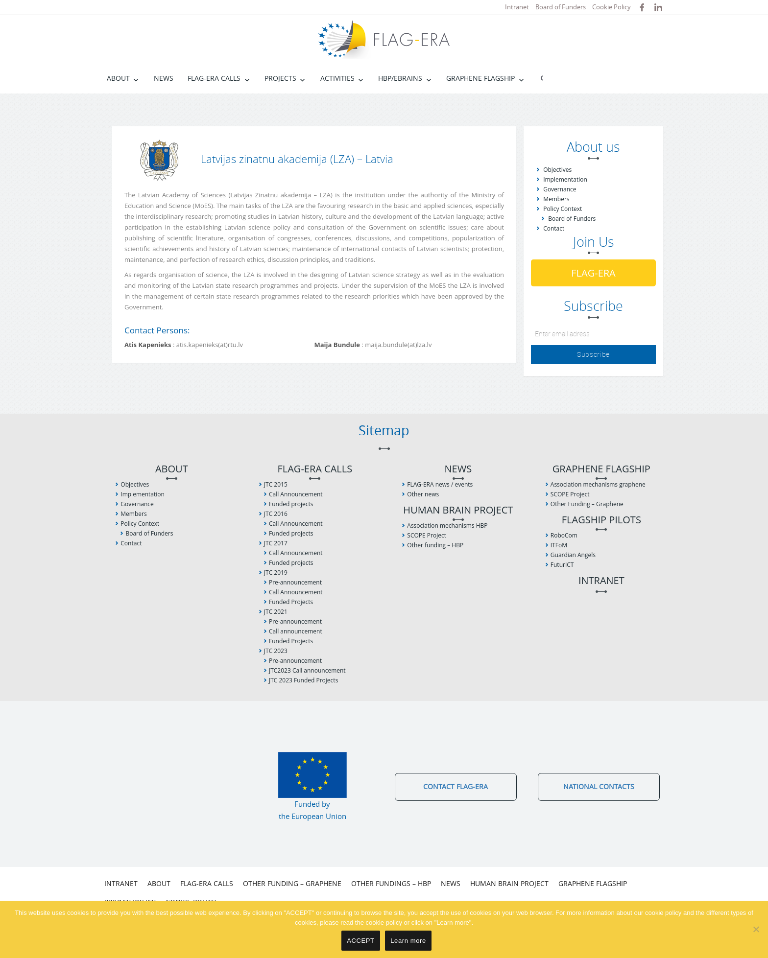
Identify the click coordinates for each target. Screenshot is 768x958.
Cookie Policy (611, 6)
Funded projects (291, 504)
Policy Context (562, 209)
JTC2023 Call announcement (307, 670)
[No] (756, 929)
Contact (553, 228)
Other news (423, 494)
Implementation (565, 179)
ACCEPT (360, 940)
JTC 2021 (276, 612)
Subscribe (593, 354)
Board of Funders (560, 6)
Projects (280, 78)
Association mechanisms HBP (447, 525)
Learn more (408, 940)
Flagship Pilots (601, 520)
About (118, 78)
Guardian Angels (573, 555)
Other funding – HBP (435, 545)
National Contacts (598, 786)
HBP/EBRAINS (400, 78)
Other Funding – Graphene (587, 504)
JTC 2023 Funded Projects (303, 680)
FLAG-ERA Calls (214, 78)
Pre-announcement (295, 582)
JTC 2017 (276, 543)
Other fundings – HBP (391, 883)
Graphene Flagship (480, 78)
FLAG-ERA (593, 273)
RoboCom (564, 535)
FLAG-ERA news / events (440, 484)
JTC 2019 (276, 572)
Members (556, 199)
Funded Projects (291, 602)
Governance (559, 189)
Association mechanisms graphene (598, 484)
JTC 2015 (276, 484)
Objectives (557, 169)
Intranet (517, 6)
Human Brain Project (458, 510)
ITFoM (559, 545)
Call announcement (295, 631)
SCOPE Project (426, 535)
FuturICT (562, 565)
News (163, 78)
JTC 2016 (276, 514)
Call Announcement (296, 494)
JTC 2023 (276, 651)
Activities (337, 78)
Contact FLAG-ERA (455, 786)
